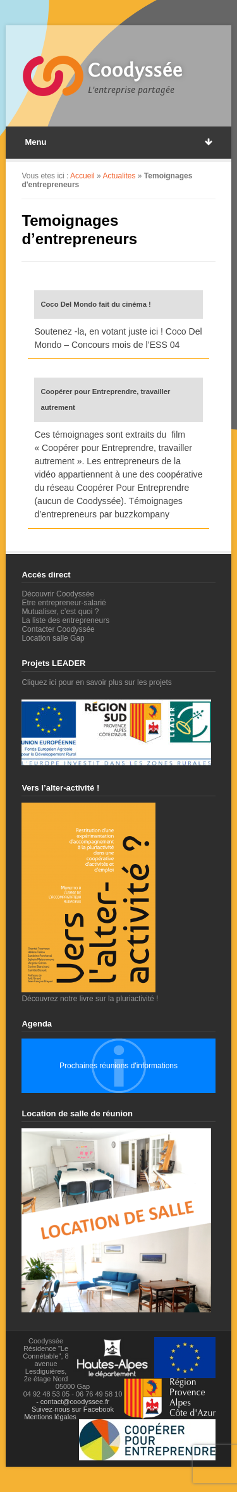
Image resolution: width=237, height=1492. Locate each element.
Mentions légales (50, 1417)
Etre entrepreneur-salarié (63, 602)
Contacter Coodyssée (57, 629)
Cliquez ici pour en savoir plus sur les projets (96, 682)
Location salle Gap (52, 638)
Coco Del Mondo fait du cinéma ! (95, 304)
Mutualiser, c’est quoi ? (60, 611)
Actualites (118, 175)
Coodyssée (135, 70)
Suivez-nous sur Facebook (73, 1409)
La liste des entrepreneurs (65, 620)
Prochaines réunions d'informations (118, 1065)
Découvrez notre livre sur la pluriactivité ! (89, 994)
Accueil (82, 175)
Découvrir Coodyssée (57, 593)
